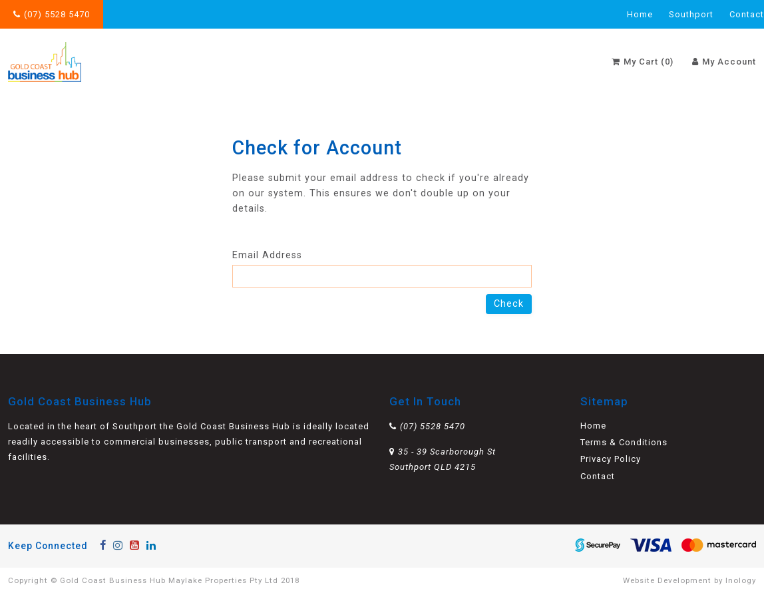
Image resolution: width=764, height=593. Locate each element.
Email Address (382, 269)
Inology (740, 580)
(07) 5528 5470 (57, 14)
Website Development (667, 580)
